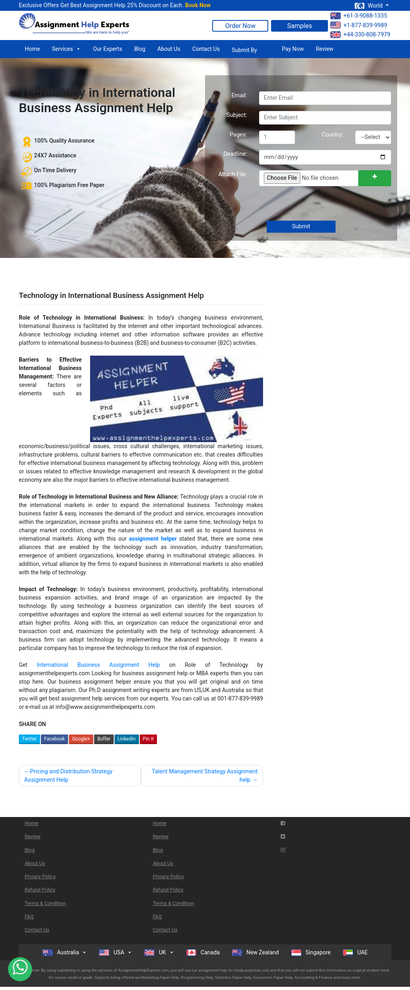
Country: (332, 134)
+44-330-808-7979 (360, 34)
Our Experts (107, 49)
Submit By (244, 50)
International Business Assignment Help (98, 665)
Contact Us (206, 49)
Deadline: (235, 154)
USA (115, 952)
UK (159, 952)
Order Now (240, 26)
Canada (203, 952)
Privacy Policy (40, 876)
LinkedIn (127, 739)
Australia (64, 952)
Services (66, 49)
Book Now (198, 5)
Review (325, 49)
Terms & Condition (45, 903)
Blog (139, 49)
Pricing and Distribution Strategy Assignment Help (68, 776)
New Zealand (255, 952)
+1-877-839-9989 (358, 25)
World (369, 5)
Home (32, 49)
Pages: (238, 134)
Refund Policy (39, 890)
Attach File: (232, 174)
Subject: (237, 115)
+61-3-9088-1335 (358, 15)
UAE (355, 952)
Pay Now (293, 49)
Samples (299, 26)
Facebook (54, 739)
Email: (239, 95)
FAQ (29, 917)
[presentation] (319, 204)
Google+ (81, 739)
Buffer (104, 739)
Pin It (148, 739)
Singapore (311, 952)
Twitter (29, 739)
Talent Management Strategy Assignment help (204, 776)
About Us (168, 49)
